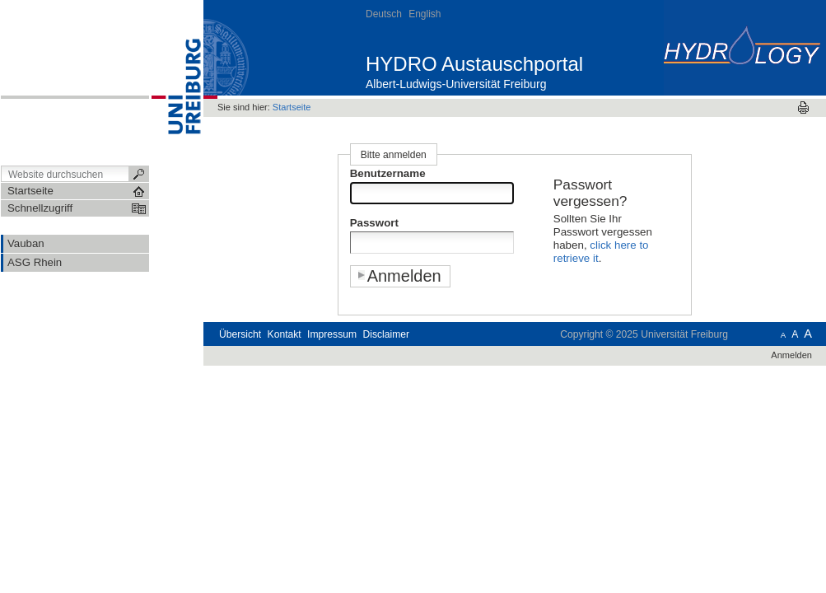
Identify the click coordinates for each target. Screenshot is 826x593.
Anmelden (791, 355)
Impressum (332, 334)
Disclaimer (385, 334)
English (424, 14)
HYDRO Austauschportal (474, 64)
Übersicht (240, 334)
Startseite (292, 107)
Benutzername (388, 173)
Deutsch (384, 14)
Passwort (374, 223)
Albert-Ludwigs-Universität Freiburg (456, 84)
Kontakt (284, 334)
